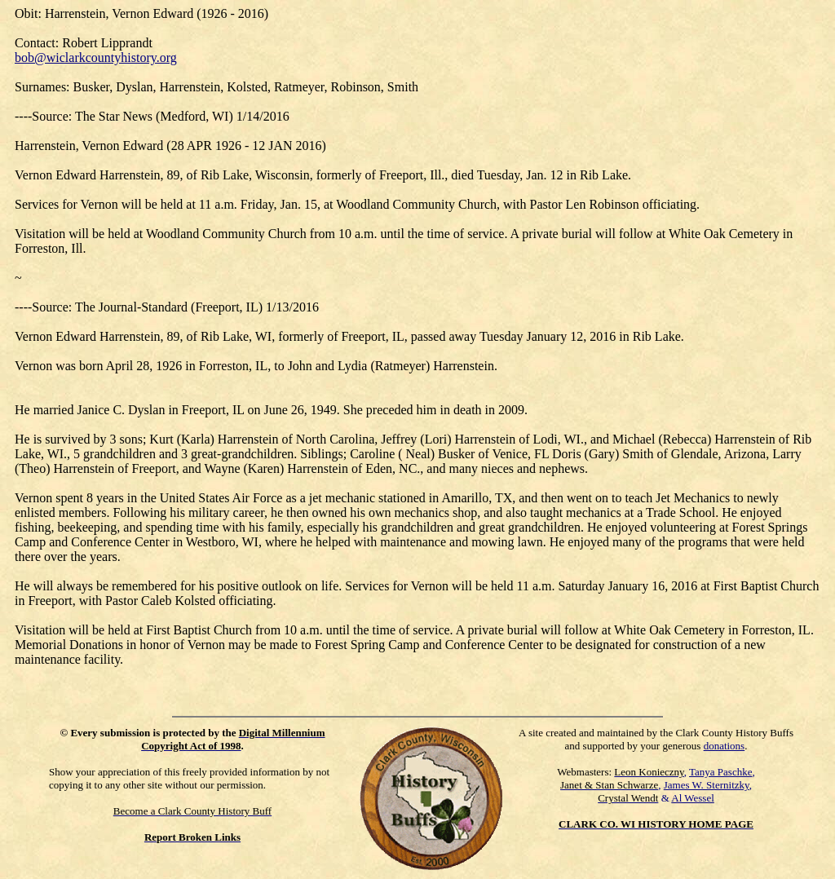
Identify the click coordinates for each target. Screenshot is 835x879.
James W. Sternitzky (706, 785)
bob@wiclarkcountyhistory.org (96, 57)
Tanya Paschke (720, 772)
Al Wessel (692, 798)
